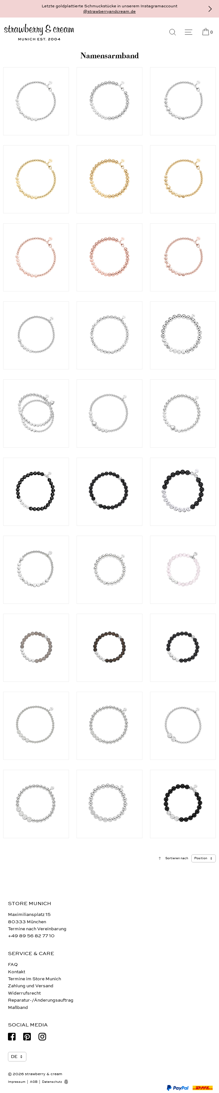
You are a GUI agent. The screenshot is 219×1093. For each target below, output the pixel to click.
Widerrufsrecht (24, 993)
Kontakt (16, 972)
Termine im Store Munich (34, 979)
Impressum (16, 1082)
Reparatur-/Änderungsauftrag (40, 1000)
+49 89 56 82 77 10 (31, 936)
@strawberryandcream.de (109, 11)
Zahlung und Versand (30, 986)
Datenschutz (52, 1082)
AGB (34, 1082)
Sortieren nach (176, 858)
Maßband (18, 1007)
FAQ (13, 964)
